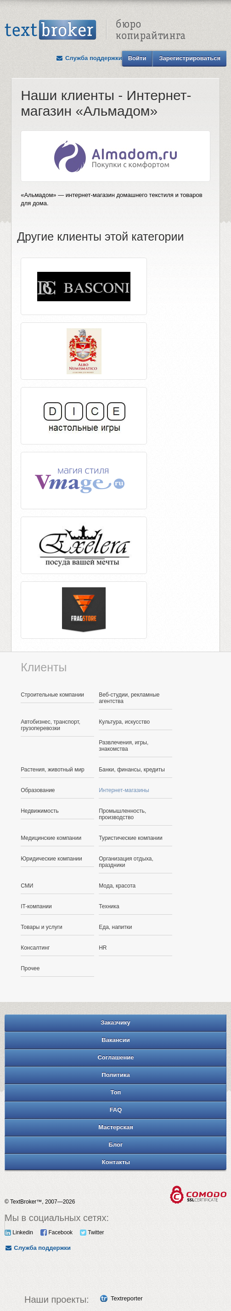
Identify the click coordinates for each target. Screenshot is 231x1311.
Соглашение (115, 1057)
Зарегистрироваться (189, 58)
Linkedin (19, 1232)
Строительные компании (52, 695)
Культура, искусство (124, 722)
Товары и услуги (41, 927)
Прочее (30, 968)
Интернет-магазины (124, 790)
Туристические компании (131, 838)
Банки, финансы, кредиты (132, 769)
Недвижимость (40, 811)
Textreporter (126, 1298)
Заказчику (115, 1022)
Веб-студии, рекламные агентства (129, 698)
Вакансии (115, 1039)
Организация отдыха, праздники (126, 861)
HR (103, 948)
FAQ (116, 1109)
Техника (109, 906)
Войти (137, 58)
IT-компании (36, 906)
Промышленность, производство (122, 814)
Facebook (56, 1232)
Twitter (92, 1232)
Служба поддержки (89, 58)
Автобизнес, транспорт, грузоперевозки (50, 725)
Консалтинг (35, 948)
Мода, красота (117, 886)
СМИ (27, 886)
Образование (38, 790)
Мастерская (115, 1127)
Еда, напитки (115, 927)
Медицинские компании (51, 838)
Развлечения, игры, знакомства (123, 745)
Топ (116, 1092)
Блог (116, 1144)
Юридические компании (51, 858)
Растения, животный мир (53, 769)
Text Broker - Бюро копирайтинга (95, 30)
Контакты (116, 1162)
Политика (115, 1074)
